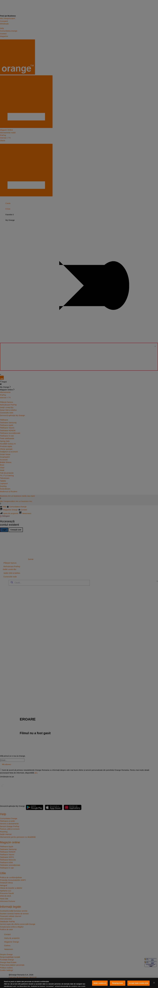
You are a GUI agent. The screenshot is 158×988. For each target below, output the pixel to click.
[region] (79, 983)
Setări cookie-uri (99, 983)
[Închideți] (154, 982)
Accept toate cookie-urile (138, 983)
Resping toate (117, 983)
